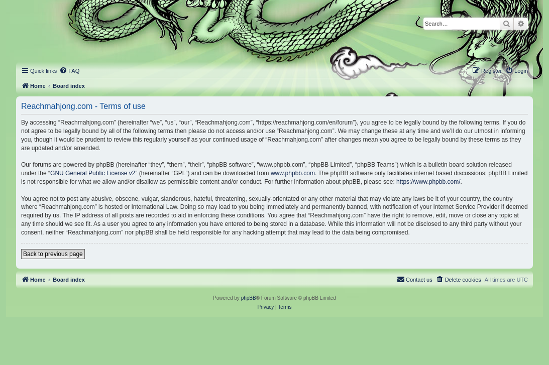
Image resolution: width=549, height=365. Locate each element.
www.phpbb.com (293, 173)
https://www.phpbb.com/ (428, 181)
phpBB (248, 298)
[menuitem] (69, 71)
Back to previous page (53, 254)
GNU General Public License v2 (92, 173)
